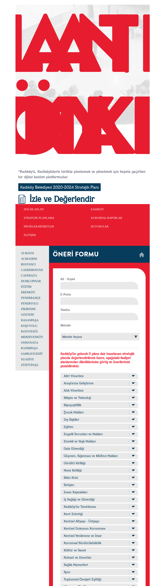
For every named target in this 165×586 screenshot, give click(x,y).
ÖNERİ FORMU (76, 254)
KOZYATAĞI (29, 331)
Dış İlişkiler (99, 419)
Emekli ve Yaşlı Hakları (99, 441)
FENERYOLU (30, 303)
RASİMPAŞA (29, 348)
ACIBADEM (29, 258)
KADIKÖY (97, 209)
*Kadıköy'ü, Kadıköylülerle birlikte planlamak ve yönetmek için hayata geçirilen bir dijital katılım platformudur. (81, 174)
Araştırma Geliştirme (99, 383)
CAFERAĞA (29, 275)
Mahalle (65, 325)
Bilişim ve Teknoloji (99, 398)
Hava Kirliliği (99, 470)
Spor (99, 572)
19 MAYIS (27, 253)
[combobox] (96, 336)
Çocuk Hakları (99, 412)
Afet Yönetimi (99, 376)
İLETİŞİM (30, 235)
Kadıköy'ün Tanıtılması (99, 506)
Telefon (65, 310)
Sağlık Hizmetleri (99, 565)
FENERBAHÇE (31, 297)
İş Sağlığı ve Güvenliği (99, 499)
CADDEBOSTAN (32, 269)
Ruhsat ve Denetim (99, 557)
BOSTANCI (28, 264)
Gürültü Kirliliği (99, 463)
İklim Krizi (99, 477)
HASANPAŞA (30, 320)
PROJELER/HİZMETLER (39, 226)
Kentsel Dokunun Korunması (99, 528)
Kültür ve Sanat (99, 550)
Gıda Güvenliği (99, 448)
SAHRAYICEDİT (32, 353)
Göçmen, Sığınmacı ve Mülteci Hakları (99, 456)
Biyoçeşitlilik (99, 405)
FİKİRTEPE (28, 309)
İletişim (99, 485)
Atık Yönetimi (99, 390)
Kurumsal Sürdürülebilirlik (99, 543)
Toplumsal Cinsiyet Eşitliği (99, 579)
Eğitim (99, 427)
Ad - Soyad (67, 279)
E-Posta (65, 294)
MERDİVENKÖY (32, 337)
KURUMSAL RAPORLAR (106, 217)
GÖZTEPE (27, 314)
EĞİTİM (26, 286)
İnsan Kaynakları (99, 492)
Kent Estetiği (99, 514)
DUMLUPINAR (31, 281)
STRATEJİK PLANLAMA (39, 217)
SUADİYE (27, 359)
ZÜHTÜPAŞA (30, 364)
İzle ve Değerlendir (56, 199)
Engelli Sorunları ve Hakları (99, 434)
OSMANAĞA (29, 342)
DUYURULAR (100, 226)
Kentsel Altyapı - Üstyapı (99, 521)
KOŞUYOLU (29, 325)
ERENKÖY (28, 292)
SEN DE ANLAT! (34, 209)
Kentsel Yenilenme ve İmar (99, 535)
